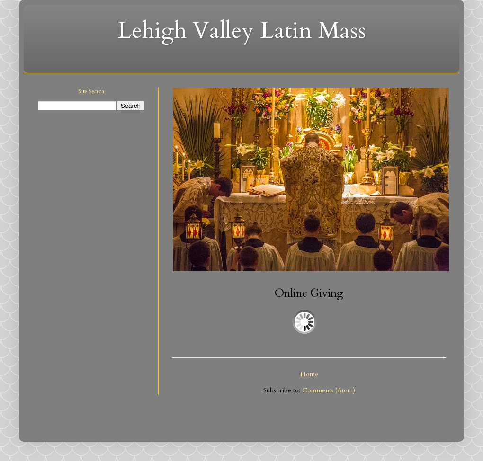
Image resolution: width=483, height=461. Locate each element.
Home (309, 374)
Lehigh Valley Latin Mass (241, 30)
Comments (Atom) (328, 390)
